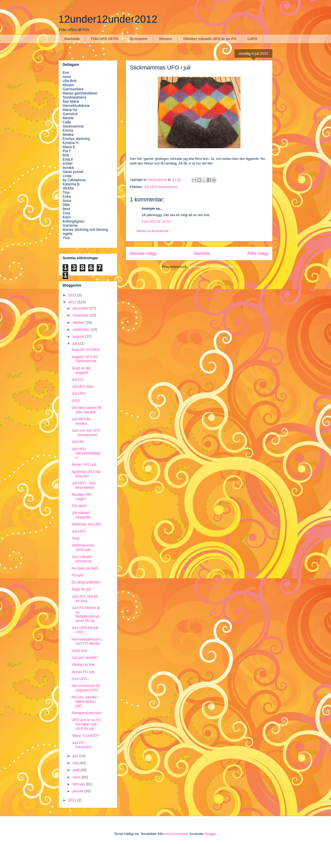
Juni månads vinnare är (82, 559)
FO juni (77, 575)
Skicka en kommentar (152, 231)
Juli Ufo (78, 442)
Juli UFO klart (83, 386)
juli (75, 344)
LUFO (252, 39)
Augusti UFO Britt (86, 350)
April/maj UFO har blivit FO (86, 474)
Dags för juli (81, 589)
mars (76, 777)
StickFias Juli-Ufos (86, 524)
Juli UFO (79, 393)
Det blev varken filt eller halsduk (86, 410)
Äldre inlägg (257, 253)
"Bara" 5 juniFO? (85, 735)
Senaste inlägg (143, 253)
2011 (72, 800)
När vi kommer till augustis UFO (86, 688)
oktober (79, 322)
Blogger (210, 834)
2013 (72, 295)
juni (75, 756)
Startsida (72, 39)
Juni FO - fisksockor (82, 745)
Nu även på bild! (85, 568)
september (81, 329)
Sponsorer (139, 39)
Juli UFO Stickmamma (160, 187)
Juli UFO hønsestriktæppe (86, 453)
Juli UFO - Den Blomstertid (84, 485)
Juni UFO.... (81, 679)
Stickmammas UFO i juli (83, 547)
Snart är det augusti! (81, 370)
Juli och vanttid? (84, 658)
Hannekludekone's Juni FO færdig (86, 641)
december (80, 308)
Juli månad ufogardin (81, 515)
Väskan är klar (83, 664)
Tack (75, 538)
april (76, 770)
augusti (78, 336)
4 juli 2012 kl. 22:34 (155, 221)
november (80, 315)
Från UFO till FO (104, 39)
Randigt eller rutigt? (82, 496)
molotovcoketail (176, 834)
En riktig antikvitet (86, 582)
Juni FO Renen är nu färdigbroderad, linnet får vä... (86, 614)
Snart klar (79, 651)
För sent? (79, 506)
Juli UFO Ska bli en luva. (84, 598)
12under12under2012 (107, 19)
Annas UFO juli (84, 464)
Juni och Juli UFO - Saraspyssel (86, 432)
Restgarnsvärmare (86, 713)
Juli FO (77, 379)
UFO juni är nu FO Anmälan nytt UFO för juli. (86, 724)
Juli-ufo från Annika (81, 421)
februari (79, 784)
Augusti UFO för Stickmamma (84, 359)
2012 (72, 302)
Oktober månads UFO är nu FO (209, 39)
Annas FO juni (83, 672)
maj (75, 763)
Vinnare (165, 39)
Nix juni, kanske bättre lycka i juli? (84, 701)
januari (78, 791)
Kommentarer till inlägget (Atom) (212, 267)
